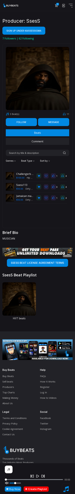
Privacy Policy (10, 423)
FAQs (43, 376)
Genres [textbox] (9, 160)
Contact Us (8, 434)
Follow (21, 122)
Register (45, 387)
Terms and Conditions (14, 418)
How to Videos (48, 397)
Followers (9, 38)
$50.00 (19, 188)
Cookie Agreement (12, 428)
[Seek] (34, 479)
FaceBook (45, 418)
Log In (43, 392)
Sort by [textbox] (44, 160)
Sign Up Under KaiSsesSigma (23, 30)
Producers (8, 387)
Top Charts (8, 392)
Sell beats (7, 381)
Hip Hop (31, 177)
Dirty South (31, 188)
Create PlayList (36, 489)
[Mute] (7, 483)
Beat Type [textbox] (26, 160)
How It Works (47, 381)
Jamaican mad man (27, 196)
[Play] (38, 476)
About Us (7, 403)
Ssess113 (21, 185)
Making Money (10, 397)
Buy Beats (8, 376)
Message (53, 122)
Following (26, 38)
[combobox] (11, 161)
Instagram (45, 428)
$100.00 (20, 177)
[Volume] (15, 483)
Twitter (44, 423)
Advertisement (67, 256)
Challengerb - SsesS (28, 174)
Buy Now (13, 489)
